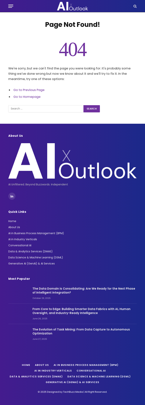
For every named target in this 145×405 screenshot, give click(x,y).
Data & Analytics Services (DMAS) (30, 251)
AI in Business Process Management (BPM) (36, 233)
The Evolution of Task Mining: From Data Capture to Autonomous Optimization (81, 331)
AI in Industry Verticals (22, 239)
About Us (14, 227)
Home (12, 221)
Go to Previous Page (29, 90)
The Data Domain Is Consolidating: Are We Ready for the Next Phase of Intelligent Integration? (83, 291)
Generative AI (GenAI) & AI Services (31, 263)
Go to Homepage (27, 97)
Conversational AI (19, 245)
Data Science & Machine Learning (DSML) (35, 257)
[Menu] (10, 6)
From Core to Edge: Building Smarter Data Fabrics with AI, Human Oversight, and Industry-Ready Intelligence (81, 311)
